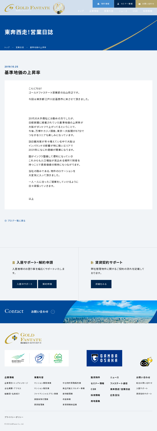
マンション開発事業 (43, 383)
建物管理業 (68, 394)
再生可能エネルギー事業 (74, 388)
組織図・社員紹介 (12, 394)
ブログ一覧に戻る (17, 221)
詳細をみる (101, 284)
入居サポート (142, 388)
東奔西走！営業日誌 (120, 389)
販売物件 (95, 377)
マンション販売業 (41, 388)
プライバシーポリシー (14, 417)
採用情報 (147, 11)
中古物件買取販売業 (72, 383)
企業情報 (94, 11)
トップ (81, 11)
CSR (135, 11)
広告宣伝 (115, 395)
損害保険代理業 (41, 399)
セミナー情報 (97, 383)
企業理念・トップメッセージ (16, 383)
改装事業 (67, 399)
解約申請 (47, 284)
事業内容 (108, 11)
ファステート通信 (119, 383)
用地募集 (95, 401)
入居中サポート (25, 284)
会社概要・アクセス (13, 388)
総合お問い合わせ (144, 383)
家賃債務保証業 (70, 404)
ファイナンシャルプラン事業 (46, 394)
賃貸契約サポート (144, 394)
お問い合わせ (40, 311)
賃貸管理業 (39, 404)
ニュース (123, 11)
